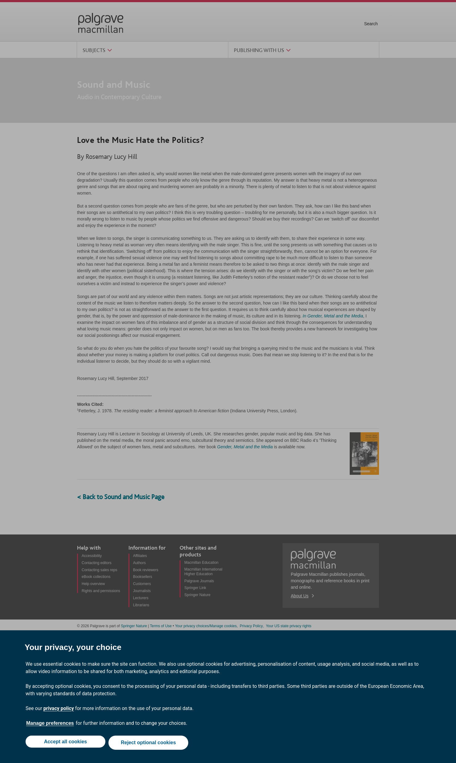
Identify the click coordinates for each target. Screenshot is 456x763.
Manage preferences (50, 725)
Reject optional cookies (149, 743)
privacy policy (58, 710)
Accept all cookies (64, 743)
